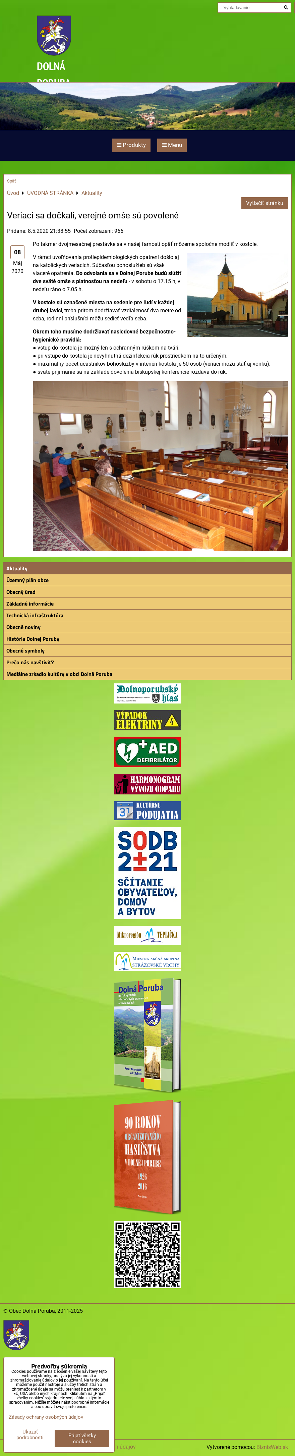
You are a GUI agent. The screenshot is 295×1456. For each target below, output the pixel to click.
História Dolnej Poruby (32, 639)
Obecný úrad (21, 592)
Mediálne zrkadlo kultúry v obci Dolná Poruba (59, 674)
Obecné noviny (23, 627)
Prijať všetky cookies (82, 1439)
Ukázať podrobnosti (30, 1434)
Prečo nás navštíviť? (30, 662)
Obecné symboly (25, 650)
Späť (11, 181)
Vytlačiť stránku (264, 203)
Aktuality (16, 568)
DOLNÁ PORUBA (54, 74)
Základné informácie (30, 604)
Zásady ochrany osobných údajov (46, 1417)
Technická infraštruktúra (34, 615)
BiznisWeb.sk (272, 1447)
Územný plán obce (27, 580)
